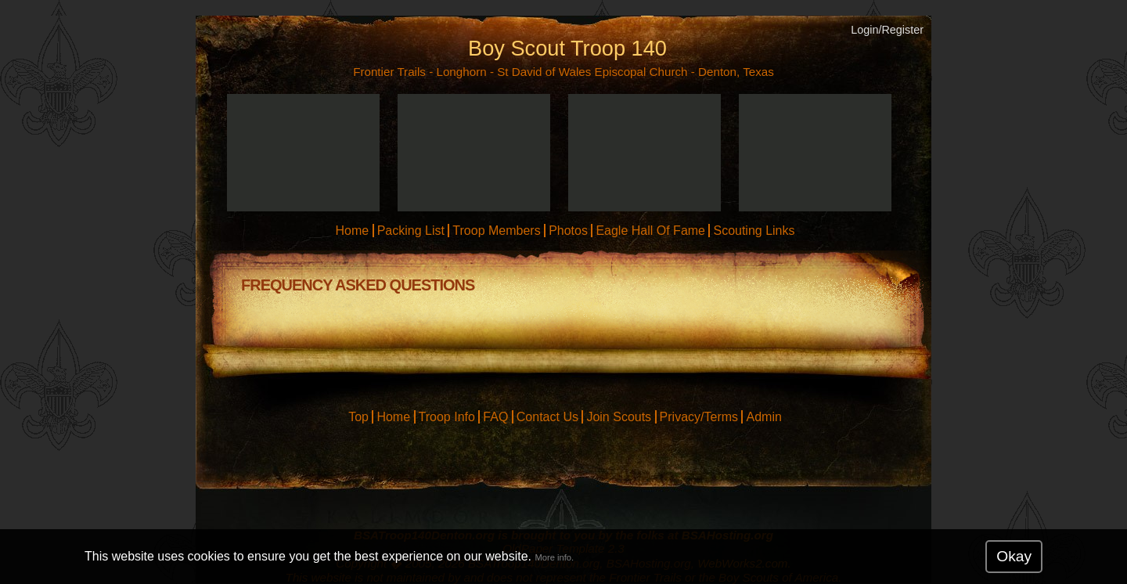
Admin (763, 417)
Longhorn (461, 71)
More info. (554, 557)
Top (358, 417)
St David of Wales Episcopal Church (592, 71)
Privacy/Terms (699, 417)
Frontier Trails (389, 71)
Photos (568, 230)
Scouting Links (753, 230)
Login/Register (887, 29)
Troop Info (447, 417)
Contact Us (547, 417)
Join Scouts (618, 417)
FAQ (495, 417)
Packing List (411, 230)
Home (352, 230)
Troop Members (496, 230)
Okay (1014, 556)
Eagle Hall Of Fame (650, 230)
